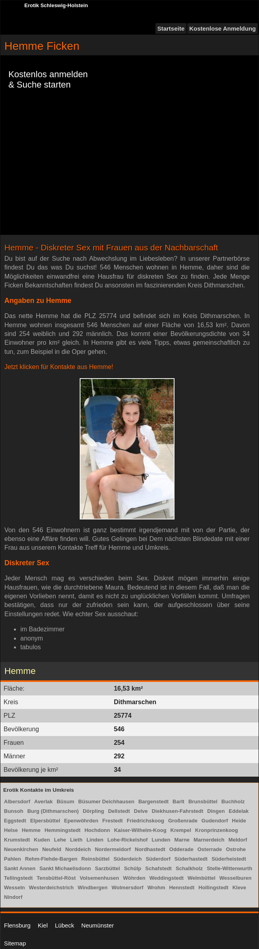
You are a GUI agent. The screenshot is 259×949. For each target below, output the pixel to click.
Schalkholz (189, 868)
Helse (11, 830)
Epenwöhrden (81, 821)
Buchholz (233, 802)
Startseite (170, 28)
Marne (182, 840)
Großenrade (183, 821)
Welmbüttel (202, 878)
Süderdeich (128, 859)
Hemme (31, 830)
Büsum (65, 802)
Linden (95, 840)
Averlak (43, 802)
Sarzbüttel (107, 868)
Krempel (181, 830)
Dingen (216, 811)
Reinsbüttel (95, 859)
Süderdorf (158, 859)
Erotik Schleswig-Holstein (56, 5)
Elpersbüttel (45, 821)
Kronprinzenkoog (216, 830)
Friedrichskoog (145, 821)
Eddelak (239, 811)
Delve (141, 811)
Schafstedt (158, 868)
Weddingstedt (166, 878)
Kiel (43, 925)
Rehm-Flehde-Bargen (51, 859)
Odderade (181, 849)
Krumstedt (17, 840)
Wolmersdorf (127, 887)
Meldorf (237, 840)
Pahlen (12, 859)
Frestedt (112, 821)
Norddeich (78, 849)
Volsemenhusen (99, 878)
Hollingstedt (213, 887)
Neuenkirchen (21, 849)
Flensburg (17, 925)
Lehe (60, 840)
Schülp (132, 868)
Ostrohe (236, 849)
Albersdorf (17, 802)
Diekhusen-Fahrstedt (177, 811)
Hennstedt (181, 887)
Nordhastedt (150, 849)
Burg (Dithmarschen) (52, 811)
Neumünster (97, 925)
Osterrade (210, 849)
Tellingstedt (18, 878)
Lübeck (64, 925)
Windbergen (93, 887)
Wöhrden (134, 878)
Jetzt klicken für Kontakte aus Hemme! (58, 366)
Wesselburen (236, 878)
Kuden (42, 840)
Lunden (161, 840)
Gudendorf (215, 821)
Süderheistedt (229, 859)
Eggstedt (15, 821)
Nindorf (13, 897)
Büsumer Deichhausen (106, 802)
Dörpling (93, 811)
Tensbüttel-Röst (56, 878)
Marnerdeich (209, 840)
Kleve (239, 887)
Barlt (178, 802)
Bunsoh (13, 811)
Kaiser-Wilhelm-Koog (140, 830)
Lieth (76, 840)
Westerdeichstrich (51, 887)
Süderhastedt (191, 859)
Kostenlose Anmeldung (222, 28)
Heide (239, 821)
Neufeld (51, 849)
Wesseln (14, 887)
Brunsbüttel (203, 802)
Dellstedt (119, 811)
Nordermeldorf (113, 849)
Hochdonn (97, 830)
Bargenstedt (153, 802)
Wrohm (156, 887)
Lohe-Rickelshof (127, 840)
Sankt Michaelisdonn (65, 868)
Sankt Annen (19, 868)
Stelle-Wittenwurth (229, 868)
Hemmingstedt (62, 830)
